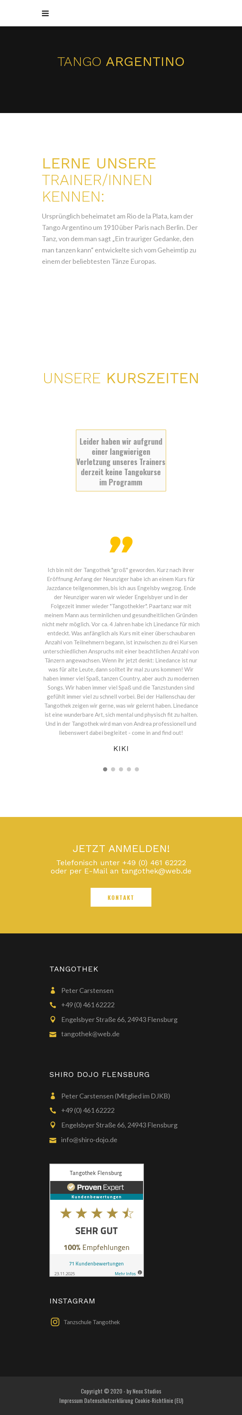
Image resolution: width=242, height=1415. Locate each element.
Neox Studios (147, 1391)
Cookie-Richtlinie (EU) (159, 1400)
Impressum (71, 1400)
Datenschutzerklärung (108, 1400)
